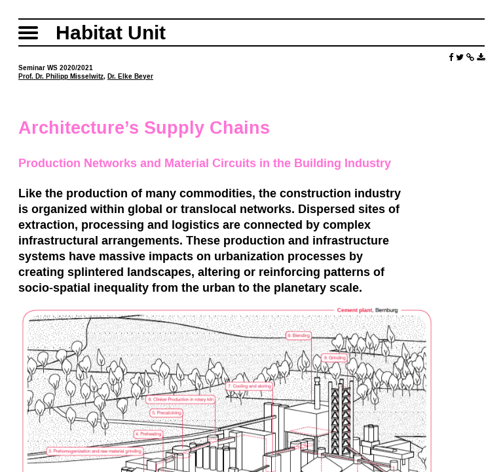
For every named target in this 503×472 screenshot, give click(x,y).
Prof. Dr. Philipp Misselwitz (60, 76)
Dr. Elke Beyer (130, 76)
